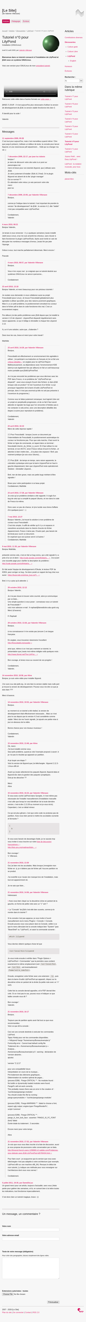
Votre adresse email (10, 1235)
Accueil (4, 31)
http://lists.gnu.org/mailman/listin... (21, 847)
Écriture (26, 21)
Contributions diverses (74, 37)
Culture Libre (73, 51)
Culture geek (73, 47)
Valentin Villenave (25, 50)
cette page (45, 99)
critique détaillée (14, 362)
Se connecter (18, 1312)
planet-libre (69, 179)
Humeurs (68, 66)
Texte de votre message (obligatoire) (17, 1252)
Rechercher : (70, 77)
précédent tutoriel (43, 66)
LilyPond (30, 31)
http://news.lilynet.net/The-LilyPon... (22, 654)
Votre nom (6, 1226)
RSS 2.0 (36, 1312)
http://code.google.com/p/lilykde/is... (34, 558)
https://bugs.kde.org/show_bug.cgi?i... (23, 575)
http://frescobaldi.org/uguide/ (19, 643)
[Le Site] (9, 10)
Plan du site (7, 1312)
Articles (6, 21)
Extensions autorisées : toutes (15, 1291)
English (73, 61)
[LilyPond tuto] (31, 83)
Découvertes (20, 31)
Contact (28, 1312)
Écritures (68, 71)
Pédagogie (16, 21)
